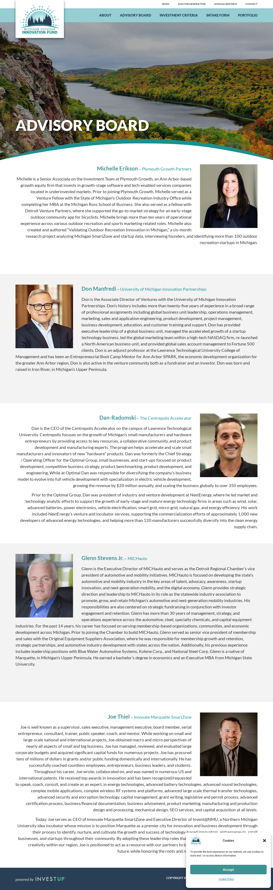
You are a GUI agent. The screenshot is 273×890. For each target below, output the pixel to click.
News (165, 4)
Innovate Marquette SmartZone (162, 717)
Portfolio (248, 15)
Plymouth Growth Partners (166, 168)
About (105, 15)
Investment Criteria (179, 15)
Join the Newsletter (192, 4)
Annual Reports (225, 4)
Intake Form (217, 15)
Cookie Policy (226, 879)
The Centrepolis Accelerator (165, 418)
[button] (264, 840)
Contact (251, 4)
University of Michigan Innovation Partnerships (163, 289)
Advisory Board (135, 15)
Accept (228, 870)
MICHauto (137, 558)
